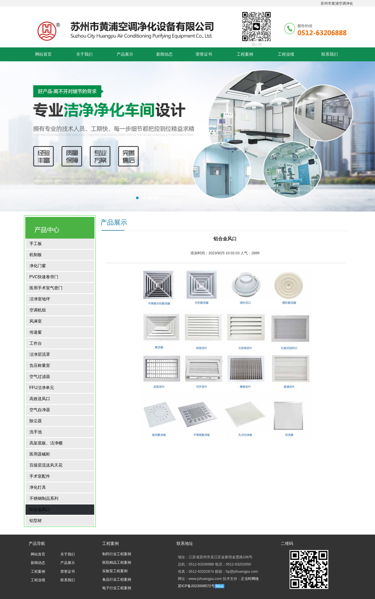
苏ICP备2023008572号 (196, 586)
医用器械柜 (39, 454)
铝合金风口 (39, 509)
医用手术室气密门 (45, 288)
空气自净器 (39, 410)
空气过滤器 (39, 376)
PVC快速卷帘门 (44, 277)
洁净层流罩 (39, 354)
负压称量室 (39, 365)
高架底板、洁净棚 (45, 443)
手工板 (35, 243)
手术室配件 (39, 476)
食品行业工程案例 (116, 579)
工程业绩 (286, 54)
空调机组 (37, 310)
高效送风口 (39, 398)
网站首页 (43, 54)
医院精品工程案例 (116, 562)
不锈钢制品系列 (43, 498)
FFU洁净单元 (41, 387)
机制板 (35, 254)
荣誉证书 (204, 54)
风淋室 (35, 321)
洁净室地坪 (39, 299)
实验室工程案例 (114, 571)
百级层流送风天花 (45, 465)
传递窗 (35, 332)
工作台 (35, 343)
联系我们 (329, 54)
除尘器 (35, 421)
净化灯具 (37, 487)
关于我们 (84, 54)
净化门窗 (37, 266)
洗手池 (35, 432)
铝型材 (35, 520)
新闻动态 (164, 54)
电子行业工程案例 (116, 588)
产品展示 (125, 54)
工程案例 (245, 54)
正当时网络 (250, 579)
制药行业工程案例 (116, 554)
